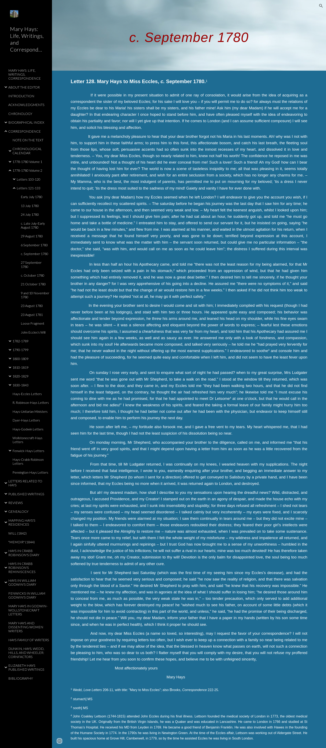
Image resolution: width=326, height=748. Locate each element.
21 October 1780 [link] (33, 284)
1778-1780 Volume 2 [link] (27, 170)
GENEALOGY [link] (18, 511)
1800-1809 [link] (20, 359)
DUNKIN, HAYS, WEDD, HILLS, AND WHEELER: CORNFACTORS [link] (26, 653)
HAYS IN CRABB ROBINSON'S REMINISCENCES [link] (22, 568)
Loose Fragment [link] (32, 323)
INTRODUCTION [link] (21, 96)
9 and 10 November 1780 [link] (35, 295)
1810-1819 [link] (20, 367)
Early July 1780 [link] (31, 197)
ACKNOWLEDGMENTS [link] (26, 105)
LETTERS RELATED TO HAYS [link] (25, 483)
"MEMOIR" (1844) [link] (21, 542)
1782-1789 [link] (20, 341)
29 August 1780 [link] (32, 236)
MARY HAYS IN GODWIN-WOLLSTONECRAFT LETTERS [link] (27, 610)
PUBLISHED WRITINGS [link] (26, 494)
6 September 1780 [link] (34, 245)
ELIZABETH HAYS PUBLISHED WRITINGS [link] (26, 667)
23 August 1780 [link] (32, 306)
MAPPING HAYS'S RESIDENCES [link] (21, 522)
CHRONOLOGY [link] (20, 114)
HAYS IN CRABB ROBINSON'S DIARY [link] (23, 553)
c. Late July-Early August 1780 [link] (33, 225)
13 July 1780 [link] (30, 206)
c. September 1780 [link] (34, 254)
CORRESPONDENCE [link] (24, 131)
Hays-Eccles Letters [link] (27, 394)
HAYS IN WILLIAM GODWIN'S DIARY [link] (22, 582)
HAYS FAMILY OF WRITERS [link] (28, 640)
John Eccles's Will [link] (33, 332)
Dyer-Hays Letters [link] (26, 420)
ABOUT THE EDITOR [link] (24, 87)
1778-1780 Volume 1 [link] (27, 162)
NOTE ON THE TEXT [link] (27, 140)
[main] (189, 35)
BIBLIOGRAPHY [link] (20, 678)
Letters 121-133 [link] (28, 188)
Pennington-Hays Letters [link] (30, 472)
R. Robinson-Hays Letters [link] (30, 402)
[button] (321, 6)
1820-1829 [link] (20, 376)
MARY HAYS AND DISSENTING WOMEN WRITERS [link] (25, 627)
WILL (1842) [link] (17, 533)
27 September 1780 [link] (31, 264)
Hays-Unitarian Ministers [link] (30, 411)
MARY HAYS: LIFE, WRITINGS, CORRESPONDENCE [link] (24, 74)
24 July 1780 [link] (30, 214)
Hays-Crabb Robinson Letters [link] (28, 461)
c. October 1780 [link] (32, 275)
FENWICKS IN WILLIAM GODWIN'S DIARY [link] (26, 595)
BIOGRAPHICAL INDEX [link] (26, 122)
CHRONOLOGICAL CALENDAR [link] (27, 151)
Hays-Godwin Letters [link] (27, 429)
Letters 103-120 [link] (28, 179)
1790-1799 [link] (20, 350)
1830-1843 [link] (20, 385)
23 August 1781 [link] (32, 315)
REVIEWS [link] (15, 503)
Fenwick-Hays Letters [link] (28, 451)
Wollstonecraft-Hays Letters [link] (27, 440)
